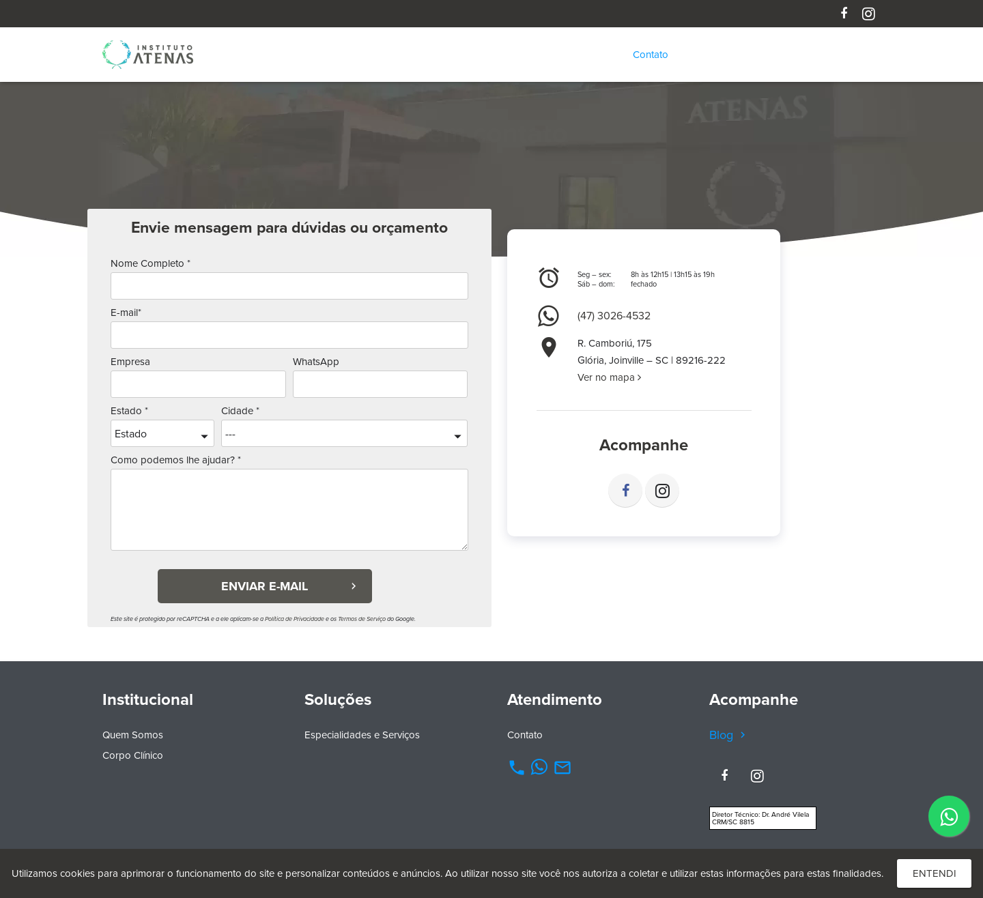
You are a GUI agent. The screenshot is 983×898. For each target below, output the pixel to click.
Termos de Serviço (362, 619)
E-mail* (126, 312)
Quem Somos (132, 734)
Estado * (129, 410)
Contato (525, 734)
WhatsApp (316, 361)
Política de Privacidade (294, 619)
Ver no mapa (609, 377)
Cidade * (240, 410)
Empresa (130, 361)
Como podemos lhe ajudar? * (176, 459)
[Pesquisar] (873, 54)
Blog (729, 735)
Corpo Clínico (132, 755)
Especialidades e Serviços (362, 734)
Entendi (934, 873)
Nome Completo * (150, 263)
